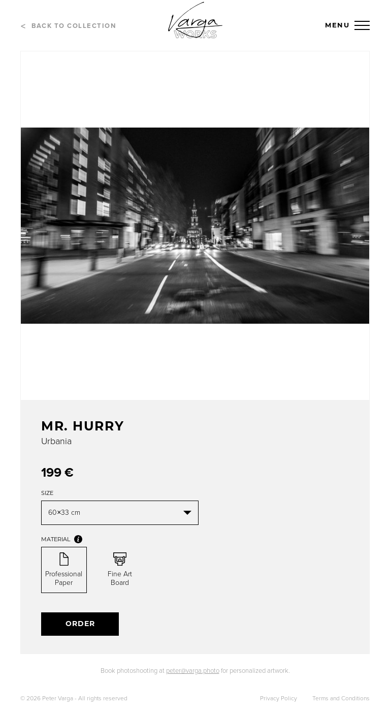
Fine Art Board (120, 569)
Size (47, 492)
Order (80, 623)
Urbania (56, 441)
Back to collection (73, 26)
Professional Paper (63, 569)
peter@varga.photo (192, 671)
